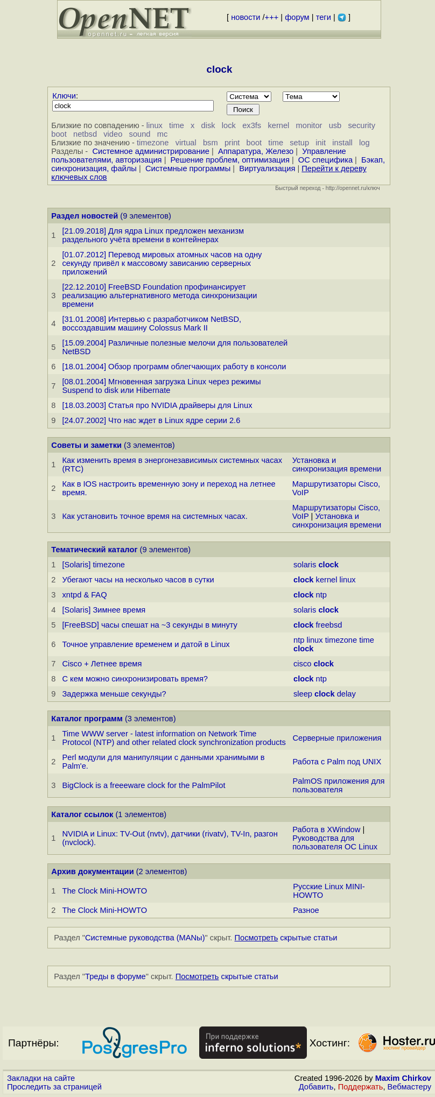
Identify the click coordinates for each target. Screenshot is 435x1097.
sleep (302, 694)
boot (59, 134)
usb (335, 125)
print (232, 142)
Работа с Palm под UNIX (337, 761)
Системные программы (187, 168)
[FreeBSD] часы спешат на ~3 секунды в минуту (149, 625)
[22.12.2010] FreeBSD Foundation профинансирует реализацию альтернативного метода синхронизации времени (159, 295)
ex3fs (251, 125)
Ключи (64, 96)
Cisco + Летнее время (102, 663)
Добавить (316, 1086)
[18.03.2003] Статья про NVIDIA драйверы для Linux (157, 405)
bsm (210, 142)
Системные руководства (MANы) (145, 937)
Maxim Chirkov (403, 1078)
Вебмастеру (409, 1086)
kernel (278, 125)
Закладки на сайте (41, 1078)
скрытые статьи (286, 937)
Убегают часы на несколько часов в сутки (138, 579)
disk (208, 125)
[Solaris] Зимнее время (103, 610)
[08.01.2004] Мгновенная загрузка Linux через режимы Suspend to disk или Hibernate (161, 386)
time (176, 125)
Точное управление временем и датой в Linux (145, 644)
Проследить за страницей (54, 1086)
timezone (153, 142)
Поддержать (360, 1086)
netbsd (85, 134)
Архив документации (92, 871)
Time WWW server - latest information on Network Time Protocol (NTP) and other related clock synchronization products (173, 738)
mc (162, 134)
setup (299, 142)
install (342, 142)
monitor (309, 125)
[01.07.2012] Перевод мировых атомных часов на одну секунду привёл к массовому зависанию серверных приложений (162, 263)
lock (229, 125)
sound (140, 134)
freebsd (329, 625)
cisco (302, 663)
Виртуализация (267, 168)
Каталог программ (87, 718)
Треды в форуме (115, 976)
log (364, 142)
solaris (304, 564)
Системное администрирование (150, 151)
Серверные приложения (337, 738)
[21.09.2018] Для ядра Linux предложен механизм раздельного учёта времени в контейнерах (153, 235)
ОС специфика (325, 160)
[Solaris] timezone (93, 564)
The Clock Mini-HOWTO (104, 891)
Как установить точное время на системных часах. (154, 516)
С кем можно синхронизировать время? (135, 678)
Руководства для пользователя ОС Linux (334, 842)
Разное (306, 910)
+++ (272, 17)
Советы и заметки (86, 445)
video (112, 134)
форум (297, 17)
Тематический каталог (94, 549)
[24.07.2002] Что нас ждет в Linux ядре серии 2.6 (151, 420)
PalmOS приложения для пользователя (339, 785)
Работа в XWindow (326, 829)
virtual (186, 142)
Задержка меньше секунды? (114, 694)
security (362, 125)
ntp (321, 594)
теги (323, 17)
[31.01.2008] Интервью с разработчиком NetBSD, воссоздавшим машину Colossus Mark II (151, 323)
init (320, 142)
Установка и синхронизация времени (337, 464)
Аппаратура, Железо (255, 151)
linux (154, 125)
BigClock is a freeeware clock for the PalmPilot (143, 785)
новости (245, 17)
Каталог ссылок (82, 814)
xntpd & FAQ (84, 594)
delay (346, 694)
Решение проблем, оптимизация (230, 160)
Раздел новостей (84, 216)
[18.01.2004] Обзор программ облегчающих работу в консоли (174, 366)
